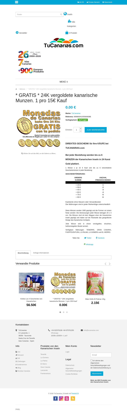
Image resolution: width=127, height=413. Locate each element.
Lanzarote (44, 370)
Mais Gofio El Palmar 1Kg (95, 299)
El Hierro (44, 364)
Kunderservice (21, 365)
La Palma (44, 361)
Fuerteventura (46, 373)
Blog (18, 368)
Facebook (100, 238)
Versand (19, 355)
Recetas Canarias (23, 371)
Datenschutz (69, 365)
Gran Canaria (45, 367)
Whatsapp (88, 244)
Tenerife (43, 354)
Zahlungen (20, 361)
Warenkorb (107, 2)
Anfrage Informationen (41, 253)
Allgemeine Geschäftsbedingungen (73, 370)
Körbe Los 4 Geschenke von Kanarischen (31, 300)
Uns (18, 352)
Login (67, 352)
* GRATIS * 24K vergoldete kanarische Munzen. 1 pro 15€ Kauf (63, 300)
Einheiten (68, 130)
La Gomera (45, 358)
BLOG (80, 2)
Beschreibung (23, 253)
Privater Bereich (93, 2)
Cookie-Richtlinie (71, 374)
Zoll (18, 358)
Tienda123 (75, 394)
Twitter (87, 238)
